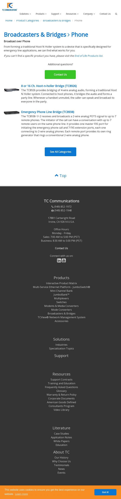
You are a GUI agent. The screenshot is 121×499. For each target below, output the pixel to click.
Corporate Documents (61, 398)
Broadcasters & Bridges (57, 20)
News (61, 469)
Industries (61, 344)
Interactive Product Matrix (61, 283)
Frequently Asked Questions (61, 387)
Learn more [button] (21, 494)
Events (61, 472)
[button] (25, 14)
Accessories (61, 321)
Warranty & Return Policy (61, 394)
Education (61, 445)
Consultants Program (61, 406)
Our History (61, 457)
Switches (61, 302)
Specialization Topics (61, 348)
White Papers (61, 441)
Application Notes (61, 437)
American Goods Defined (61, 402)
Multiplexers (61, 298)
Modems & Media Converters (61, 306)
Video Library (61, 410)
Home (8, 20)
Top (60, 175)
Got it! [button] (105, 492)
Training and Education (61, 383)
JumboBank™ (61, 294)
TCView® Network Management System (61, 317)
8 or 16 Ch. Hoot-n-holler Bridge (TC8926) (49, 86)
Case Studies (61, 433)
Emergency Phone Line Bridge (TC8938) (47, 112)
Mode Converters (61, 309)
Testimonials (61, 465)
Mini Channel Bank (61, 291)
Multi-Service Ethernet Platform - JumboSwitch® (61, 287)
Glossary (61, 391)
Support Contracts (61, 379)
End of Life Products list (88, 56)
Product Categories (27, 20)
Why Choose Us (61, 461)
